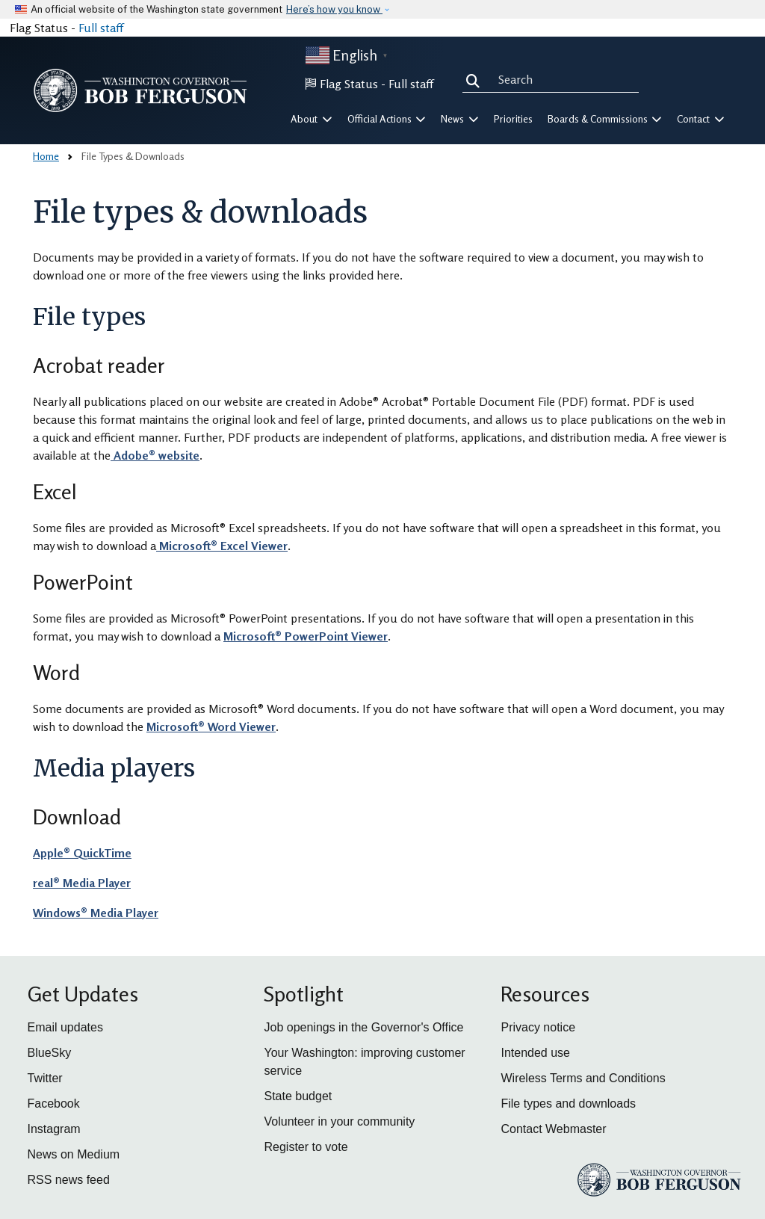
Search (475, 79)
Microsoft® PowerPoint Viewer (305, 636)
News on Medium (74, 1154)
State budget (298, 1096)
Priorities (513, 119)
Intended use (535, 1052)
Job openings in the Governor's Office (363, 1027)
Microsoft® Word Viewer (211, 726)
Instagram (54, 1129)
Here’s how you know (334, 9)
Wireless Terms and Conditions (583, 1078)
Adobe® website (155, 455)
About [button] (311, 119)
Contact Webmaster (553, 1129)
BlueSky (50, 1052)
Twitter (45, 1078)
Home (46, 155)
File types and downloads (568, 1103)
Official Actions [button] (387, 119)
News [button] (460, 119)
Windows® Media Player (95, 912)
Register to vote (305, 1147)
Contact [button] (701, 119)
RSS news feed (69, 1179)
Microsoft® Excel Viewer (222, 545)
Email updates (65, 1027)
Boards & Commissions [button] (605, 119)
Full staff (100, 27)
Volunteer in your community (339, 1121)
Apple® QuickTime (82, 852)
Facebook (54, 1103)
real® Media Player (82, 882)
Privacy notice (538, 1027)
